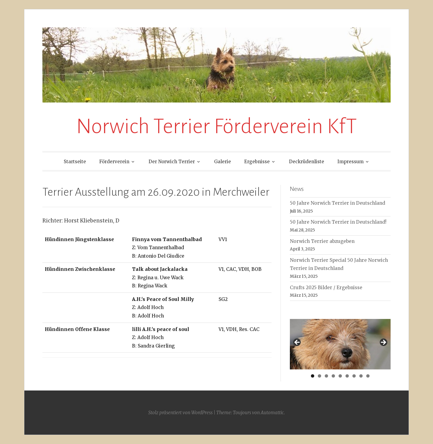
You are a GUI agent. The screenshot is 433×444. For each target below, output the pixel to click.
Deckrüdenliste (306, 161)
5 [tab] (340, 376)
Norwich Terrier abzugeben (322, 241)
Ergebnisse (257, 161)
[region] (340, 344)
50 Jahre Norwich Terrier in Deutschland (337, 203)
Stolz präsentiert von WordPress (180, 412)
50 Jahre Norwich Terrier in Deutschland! (338, 222)
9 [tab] (368, 376)
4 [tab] (333, 376)
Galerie (222, 161)
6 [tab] (347, 376)
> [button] (383, 342)
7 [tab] (354, 376)
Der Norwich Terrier (172, 161)
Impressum (350, 161)
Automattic (272, 412)
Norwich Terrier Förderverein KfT (216, 126)
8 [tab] (361, 376)
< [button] (297, 342)
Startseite (75, 161)
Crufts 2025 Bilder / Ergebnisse (326, 287)
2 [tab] (319, 376)
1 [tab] (312, 376)
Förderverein (114, 161)
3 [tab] (326, 376)
